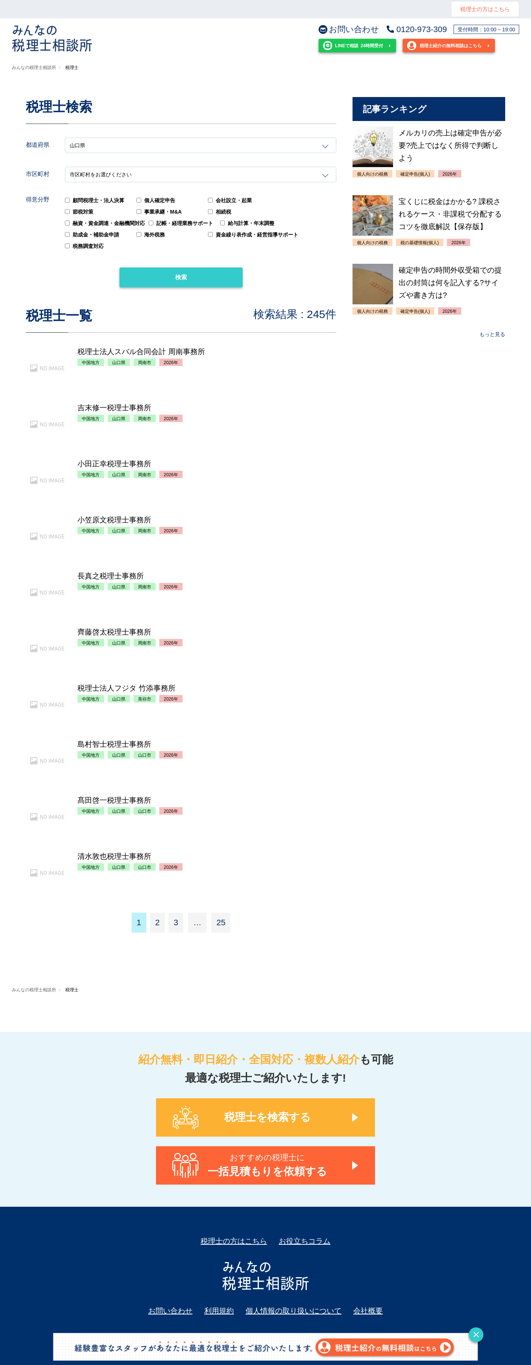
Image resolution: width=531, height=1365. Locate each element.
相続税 (219, 212)
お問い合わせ (349, 29)
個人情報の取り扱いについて (293, 1311)
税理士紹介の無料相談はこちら (444, 45)
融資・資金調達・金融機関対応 (105, 223)
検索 (181, 277)
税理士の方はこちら (485, 9)
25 (220, 922)
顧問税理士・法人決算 (94, 200)
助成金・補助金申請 (92, 235)
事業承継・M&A (159, 212)
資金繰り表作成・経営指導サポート (253, 235)
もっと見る (492, 334)
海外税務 (150, 235)
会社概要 (368, 1311)
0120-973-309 (416, 29)
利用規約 (219, 1311)
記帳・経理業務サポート (181, 223)
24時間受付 (353, 45)
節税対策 (79, 212)
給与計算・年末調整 (247, 223)
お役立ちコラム (304, 1241)
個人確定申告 (155, 200)
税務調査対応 (84, 246)
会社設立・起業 (230, 200)
